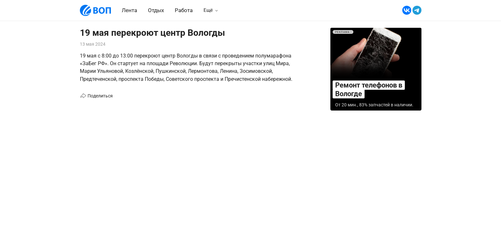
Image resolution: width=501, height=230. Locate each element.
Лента (129, 10)
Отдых (156, 10)
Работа (184, 10)
